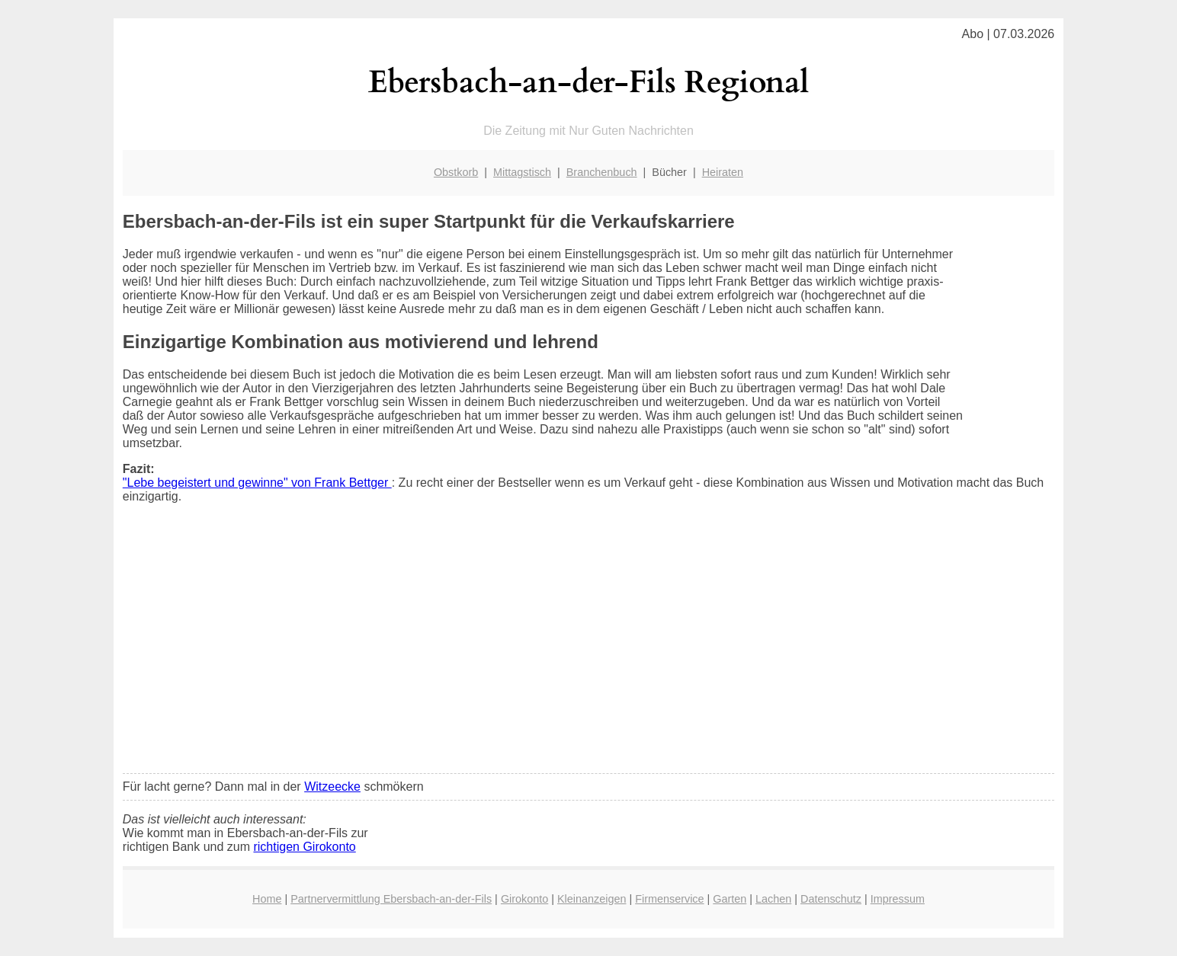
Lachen (773, 899)
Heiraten (722, 172)
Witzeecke (332, 786)
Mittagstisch (522, 172)
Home (266, 899)
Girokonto (524, 899)
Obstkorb (456, 172)
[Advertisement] (588, 648)
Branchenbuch (601, 172)
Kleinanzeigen (591, 899)
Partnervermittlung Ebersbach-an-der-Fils (391, 899)
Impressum (898, 899)
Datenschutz (830, 899)
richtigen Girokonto (304, 846)
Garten (729, 899)
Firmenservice (669, 899)
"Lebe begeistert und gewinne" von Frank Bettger (257, 482)
